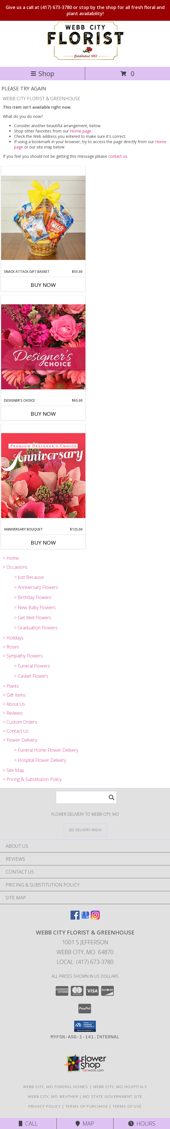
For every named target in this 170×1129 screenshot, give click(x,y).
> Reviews (13, 713)
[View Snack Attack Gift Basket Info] (43, 218)
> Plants (11, 686)
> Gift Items (14, 695)
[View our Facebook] (75, 918)
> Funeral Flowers (32, 666)
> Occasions (15, 567)
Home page (80, 131)
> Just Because (29, 577)
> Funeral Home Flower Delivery (46, 750)
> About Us (14, 704)
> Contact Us (16, 731)
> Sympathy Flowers (23, 656)
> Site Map (13, 770)
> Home (11, 558)
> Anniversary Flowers (36, 587)
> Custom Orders (20, 722)
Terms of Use (127, 1106)
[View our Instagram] (95, 918)
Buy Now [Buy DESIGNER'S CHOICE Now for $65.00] (43, 413)
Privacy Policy (44, 1106)
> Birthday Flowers (32, 597)
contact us (117, 156)
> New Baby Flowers (35, 607)
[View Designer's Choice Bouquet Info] (43, 347)
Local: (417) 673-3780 (85, 962)
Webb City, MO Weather (53, 1096)
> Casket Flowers (31, 676)
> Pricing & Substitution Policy (32, 779)
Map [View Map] (85, 1123)
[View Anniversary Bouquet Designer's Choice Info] (43, 475)
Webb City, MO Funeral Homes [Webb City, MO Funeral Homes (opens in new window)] (55, 1086)
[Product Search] (86, 797)
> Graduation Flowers (36, 628)
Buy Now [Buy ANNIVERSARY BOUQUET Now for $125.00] (43, 542)
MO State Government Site (112, 1096)
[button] (85, 1026)
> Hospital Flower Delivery (40, 760)
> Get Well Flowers (32, 617)
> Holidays (13, 638)
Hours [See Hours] (141, 1123)
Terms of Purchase (86, 1106)
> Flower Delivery (20, 740)
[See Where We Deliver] (85, 829)
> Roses (11, 647)
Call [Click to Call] (28, 1123)
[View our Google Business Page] (85, 918)
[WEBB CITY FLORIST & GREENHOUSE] (85, 58)
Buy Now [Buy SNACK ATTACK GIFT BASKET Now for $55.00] (43, 285)
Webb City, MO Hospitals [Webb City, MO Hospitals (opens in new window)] (120, 1086)
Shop (42, 73)
